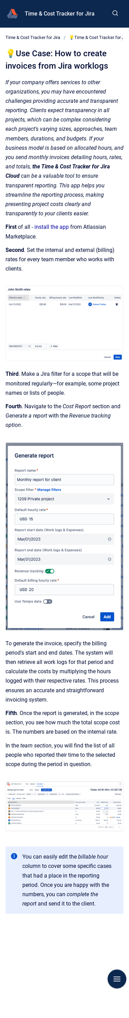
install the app (51, 227)
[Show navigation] (117, 979)
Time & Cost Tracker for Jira (60, 13)
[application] (127, 1016)
